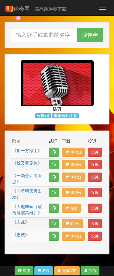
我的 (90, 271)
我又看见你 (27, 163)
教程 (44, 271)
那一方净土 (27, 150)
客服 (24, 271)
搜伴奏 (90, 35)
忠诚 (20, 222)
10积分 (73, 152)
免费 (71, 208)
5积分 (72, 224)
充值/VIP (66, 271)
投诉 (94, 152)
